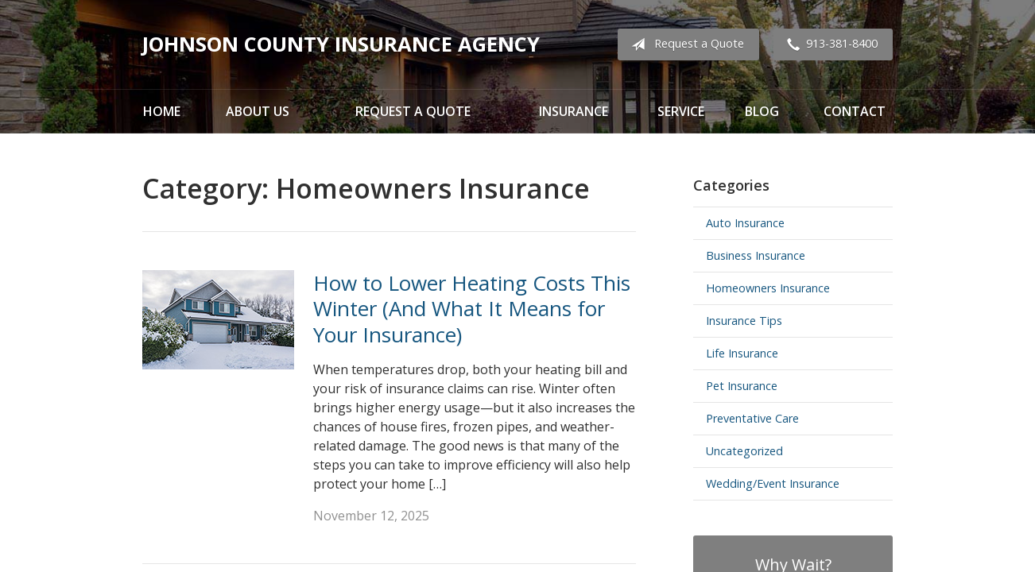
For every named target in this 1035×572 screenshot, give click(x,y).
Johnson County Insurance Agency (341, 44)
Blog (762, 111)
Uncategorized (744, 450)
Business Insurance (755, 255)
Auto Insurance (745, 222)
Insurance (573, 111)
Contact (855, 111)
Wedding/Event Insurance (772, 483)
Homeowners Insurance (768, 288)
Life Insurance (742, 353)
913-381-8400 (829, 44)
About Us (257, 111)
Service (680, 111)
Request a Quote (684, 44)
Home (161, 111)
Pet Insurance (741, 385)
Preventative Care (752, 418)
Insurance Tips (744, 320)
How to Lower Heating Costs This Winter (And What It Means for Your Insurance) (471, 309)
